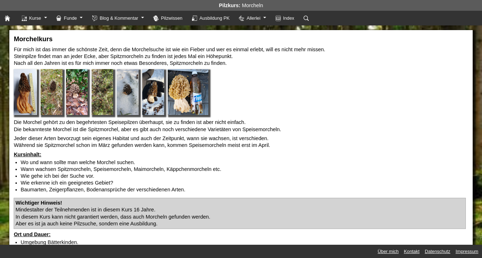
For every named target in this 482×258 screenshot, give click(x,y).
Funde (66, 18)
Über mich (388, 251)
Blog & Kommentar (115, 18)
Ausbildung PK (211, 18)
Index (285, 18)
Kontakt (412, 251)
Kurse (31, 18)
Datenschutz (437, 251)
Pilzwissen (167, 18)
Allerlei (249, 18)
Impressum (466, 251)
